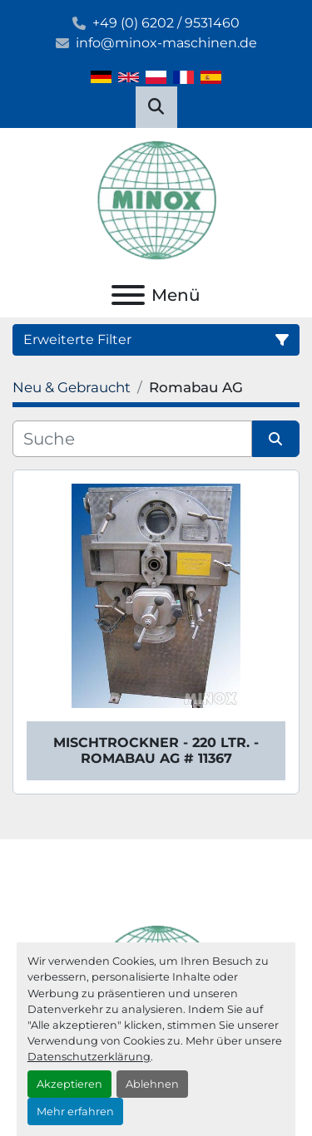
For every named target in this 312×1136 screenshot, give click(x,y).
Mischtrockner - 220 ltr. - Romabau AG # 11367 (156, 750)
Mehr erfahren (75, 1111)
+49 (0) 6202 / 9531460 (166, 23)
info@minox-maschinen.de (166, 43)
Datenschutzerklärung (89, 1056)
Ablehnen (152, 1084)
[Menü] (128, 295)
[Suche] (132, 438)
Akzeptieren (69, 1084)
